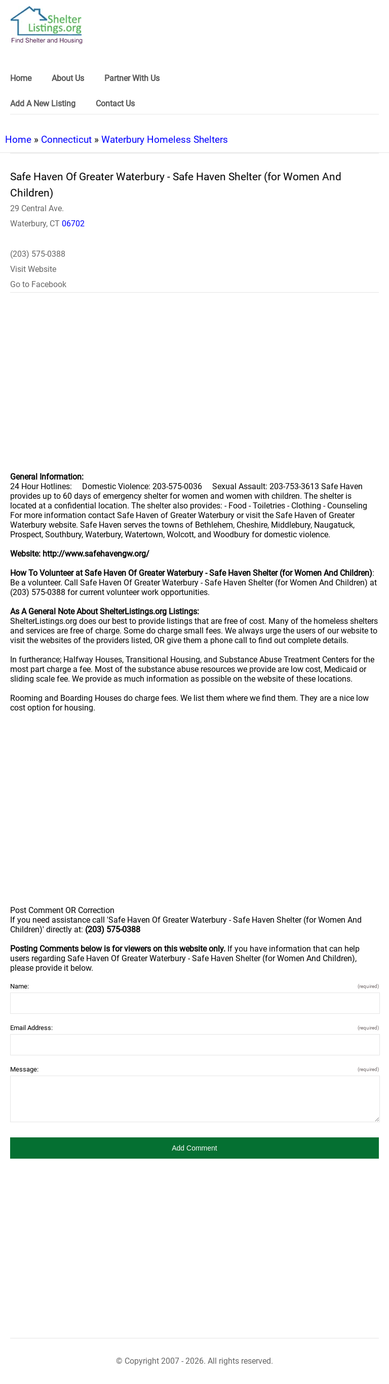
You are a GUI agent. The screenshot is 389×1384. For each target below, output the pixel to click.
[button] (194, 1148)
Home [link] (20, 78)
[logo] (46, 25)
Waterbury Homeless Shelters (164, 139)
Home (18, 139)
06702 (73, 223)
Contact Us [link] (115, 103)
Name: (194, 986)
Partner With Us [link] (132, 78)
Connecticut (66, 139)
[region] (194, 389)
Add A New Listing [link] (42, 103)
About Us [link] (68, 78)
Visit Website (33, 269)
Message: (194, 1069)
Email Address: (194, 1028)
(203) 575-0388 (37, 254)
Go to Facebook (38, 284)
